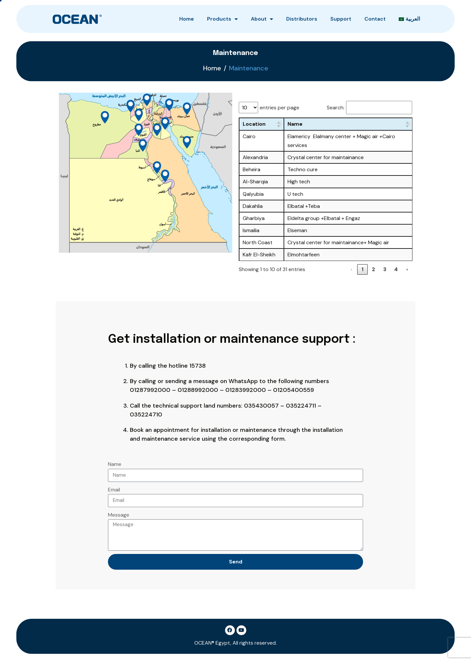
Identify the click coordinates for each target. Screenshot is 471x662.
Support (340, 18)
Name (114, 464)
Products (222, 19)
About (262, 19)
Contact (375, 18)
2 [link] (373, 269)
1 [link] (362, 269)
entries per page (279, 107)
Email (114, 489)
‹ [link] (351, 269)
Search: (335, 107)
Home (186, 18)
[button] (278, 124)
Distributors (301, 18)
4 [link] (396, 269)
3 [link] (384, 269)
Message (118, 514)
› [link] (407, 269)
